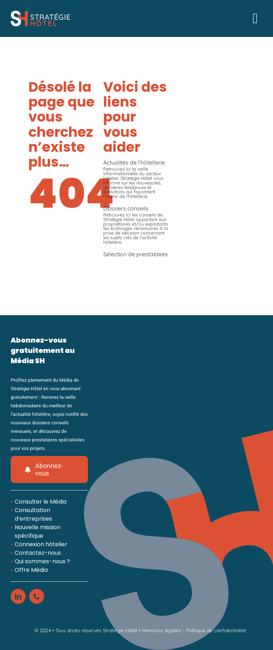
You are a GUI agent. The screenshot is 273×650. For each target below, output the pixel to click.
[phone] (36, 596)
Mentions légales (161, 630)
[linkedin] (18, 596)
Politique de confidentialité (216, 630)
